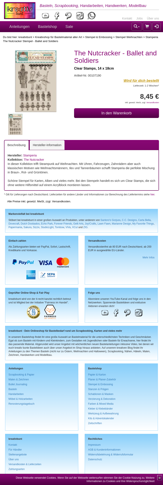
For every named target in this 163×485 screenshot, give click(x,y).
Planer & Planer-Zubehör (102, 379)
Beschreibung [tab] (16, 145)
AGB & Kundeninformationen (104, 449)
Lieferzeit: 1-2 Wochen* (146, 85)
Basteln (12, 389)
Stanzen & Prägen (98, 389)
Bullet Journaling (17, 384)
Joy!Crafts (90, 223)
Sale (69, 27)
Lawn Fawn (104, 223)
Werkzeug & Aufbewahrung (103, 413)
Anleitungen (19, 27)
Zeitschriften (95, 423)
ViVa (68, 227)
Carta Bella (144, 220)
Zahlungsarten (16, 469)
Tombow (59, 227)
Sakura (28, 227)
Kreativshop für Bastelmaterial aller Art (58, 37)
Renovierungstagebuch (21, 403)
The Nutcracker (34, 159)
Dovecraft (13, 223)
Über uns (153, 18)
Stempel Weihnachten (128, 37)
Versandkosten (152, 102)
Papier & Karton (97, 374)
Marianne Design (121, 223)
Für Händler (15, 449)
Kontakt (127, 18)
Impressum (94, 444)
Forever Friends (63, 223)
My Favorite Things (143, 223)
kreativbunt (25, 37)
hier (152, 194)
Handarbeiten (16, 394)
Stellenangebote (17, 454)
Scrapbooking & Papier (21, 374)
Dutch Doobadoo (30, 223)
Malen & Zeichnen (18, 379)
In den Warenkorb (116, 113)
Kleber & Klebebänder (100, 408)
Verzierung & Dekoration (101, 398)
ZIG (85, 227)
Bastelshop (47, 27)
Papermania (15, 227)
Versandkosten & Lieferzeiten (24, 464)
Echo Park (47, 223)
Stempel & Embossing (98, 37)
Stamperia (30, 155)
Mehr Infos (149, 257)
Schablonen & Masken (100, 394)
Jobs (139, 18)
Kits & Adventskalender (101, 418)
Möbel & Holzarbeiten (20, 398)
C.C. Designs (129, 220)
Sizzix (36, 227)
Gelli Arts (78, 223)
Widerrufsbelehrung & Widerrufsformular (110, 454)
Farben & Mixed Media (101, 403)
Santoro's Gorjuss (111, 220)
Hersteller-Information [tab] (47, 145)
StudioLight (47, 227)
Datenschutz (95, 459)
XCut (74, 227)
